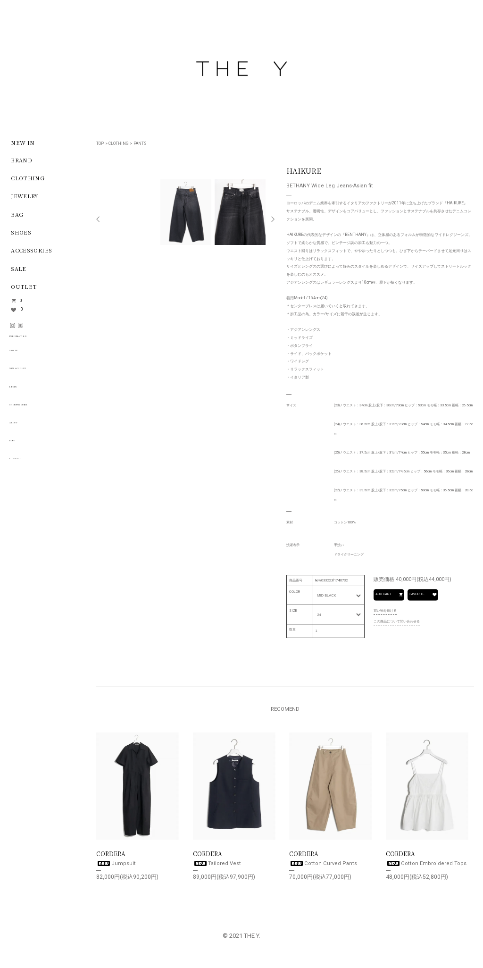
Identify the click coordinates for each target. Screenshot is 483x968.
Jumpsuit (116, 863)
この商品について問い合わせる (397, 621)
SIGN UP (25, 355)
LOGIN (22, 391)
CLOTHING (118, 143)
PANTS (140, 143)
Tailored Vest (217, 863)
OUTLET (24, 286)
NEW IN (22, 142)
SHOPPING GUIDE (40, 408)
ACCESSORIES (31, 250)
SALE (18, 268)
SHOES (21, 232)
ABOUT (22, 426)
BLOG (20, 444)
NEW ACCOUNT (35, 373)
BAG (17, 214)
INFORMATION (37, 339)
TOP (100, 143)
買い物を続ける (385, 610)
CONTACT (26, 463)
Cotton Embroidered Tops (426, 863)
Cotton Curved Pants (323, 863)
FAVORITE (423, 594)
